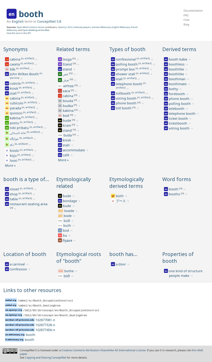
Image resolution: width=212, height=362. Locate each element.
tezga (67, 59)
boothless (177, 64)
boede (69, 211)
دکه (12, 145)
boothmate (178, 84)
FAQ (186, 15)
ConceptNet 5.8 (49, 21)
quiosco (16, 113)
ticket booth (179, 118)
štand (68, 64)
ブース (121, 201)
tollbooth (124, 93)
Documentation (193, 10)
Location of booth (24, 254)
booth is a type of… (26, 179)
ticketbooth (178, 123)
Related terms (73, 49)
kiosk (14, 88)
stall (13, 93)
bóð (67, 276)
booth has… (123, 254)
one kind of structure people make (186, 273)
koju (14, 155)
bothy (174, 89)
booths (175, 194)
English (18, 21)
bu (65, 235)
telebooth (177, 108)
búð (67, 220)
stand (68, 69)
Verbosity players (82, 27)
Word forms (176, 179)
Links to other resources (32, 290)
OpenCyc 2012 (65, 27)
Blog (186, 24)
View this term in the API (19, 33)
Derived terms (179, 49)
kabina (15, 118)
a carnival (18, 264)
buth (67, 225)
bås (13, 69)
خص (66, 74)
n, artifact (27, 58)
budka (68, 106)
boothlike (177, 69)
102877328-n (45, 325)
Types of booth (127, 49)
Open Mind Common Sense (30, 27)
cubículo (17, 103)
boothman (177, 79)
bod (66, 115)
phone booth (126, 103)
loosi (14, 160)
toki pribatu (20, 128)
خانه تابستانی (18, 133)
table (14, 199)
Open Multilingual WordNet (35, 30)
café (66, 155)
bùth (120, 196)
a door (121, 264)
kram (67, 125)
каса (67, 91)
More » (10, 165)
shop (14, 194)
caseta (15, 64)
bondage (70, 201)
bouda (68, 101)
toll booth (124, 108)
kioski (15, 150)
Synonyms (15, 49)
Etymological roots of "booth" (78, 257)
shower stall (126, 74)
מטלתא (69, 86)
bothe (69, 271)
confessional (126, 59)
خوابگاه (14, 139)
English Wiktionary (121, 27)
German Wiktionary (101, 27)
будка (68, 240)
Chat (186, 20)
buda (68, 135)
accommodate (74, 150)
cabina (15, 59)
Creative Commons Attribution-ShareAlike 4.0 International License (103, 350)
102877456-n (45, 330)
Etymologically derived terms (126, 182)
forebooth (177, 94)
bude (67, 120)
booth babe (178, 59)
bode (68, 215)
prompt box (126, 69)
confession (19, 269)
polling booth (127, 64)
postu (15, 123)
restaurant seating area (28, 204)
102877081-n (45, 320)
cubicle (16, 83)
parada (16, 108)
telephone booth (129, 84)
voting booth (126, 98)
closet (15, 189)
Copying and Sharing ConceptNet (45, 357)
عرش (66, 80)
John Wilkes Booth (25, 74)
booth (31, 14)
